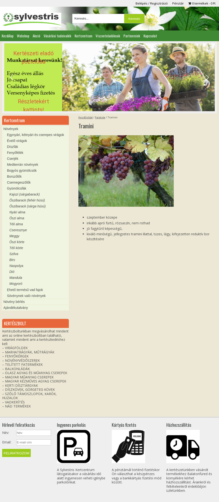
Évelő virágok (17, 141)
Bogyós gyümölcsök (22, 170)
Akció (36, 35)
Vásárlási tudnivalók (57, 35)
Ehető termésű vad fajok (25, 290)
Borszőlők (14, 176)
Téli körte (16, 248)
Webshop (23, 35)
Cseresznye (18, 230)
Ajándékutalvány (15, 308)
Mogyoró (15, 284)
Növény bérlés (14, 302)
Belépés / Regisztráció (152, 3)
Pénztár (178, 3)
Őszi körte (16, 242)
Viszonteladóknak (108, 35)
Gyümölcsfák (16, 188)
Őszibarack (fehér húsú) (27, 200)
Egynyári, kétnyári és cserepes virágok (35, 135)
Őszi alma (16, 218)
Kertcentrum (83, 35)
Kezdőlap (8, 35)
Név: (5, 433)
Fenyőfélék (15, 153)
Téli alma (16, 224)
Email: (6, 442)
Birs (12, 260)
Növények (10, 129)
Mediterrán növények (22, 164)
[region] (109, 77)
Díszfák (12, 147)
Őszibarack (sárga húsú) (27, 206)
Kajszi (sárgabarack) (24, 194)
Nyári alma (17, 212)
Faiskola (100, 117)
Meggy (14, 236)
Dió (11, 272)
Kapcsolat (150, 35)
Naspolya (16, 266)
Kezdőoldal (85, 117)
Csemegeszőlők (19, 182)
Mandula (15, 278)
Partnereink (131, 35)
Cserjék (12, 159)
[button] (109, 77)
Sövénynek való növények (26, 296)
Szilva (13, 254)
